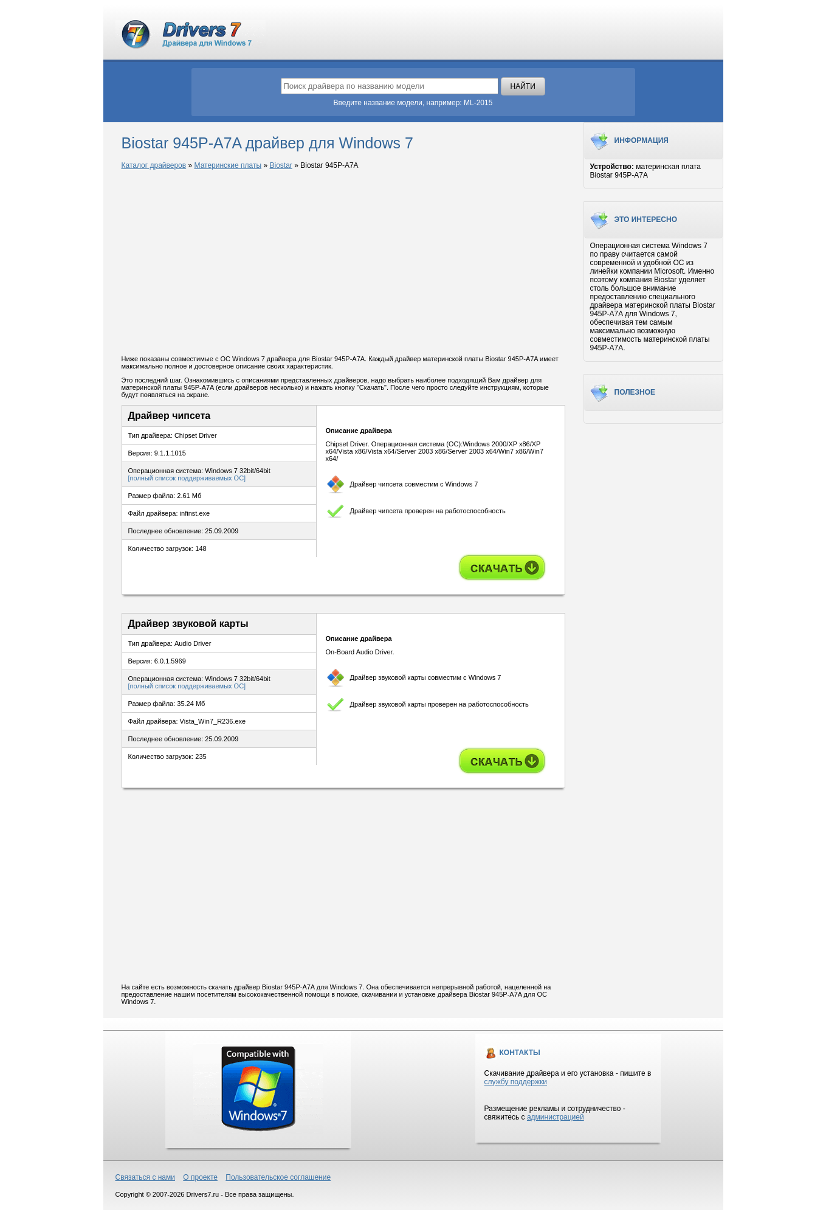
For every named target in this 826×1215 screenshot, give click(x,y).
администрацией (555, 1117)
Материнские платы (228, 165)
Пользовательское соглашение (278, 1177)
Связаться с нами (145, 1177)
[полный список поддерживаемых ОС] (187, 478)
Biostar (280, 165)
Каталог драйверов (154, 165)
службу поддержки (515, 1082)
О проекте (200, 1177)
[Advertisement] (343, 263)
